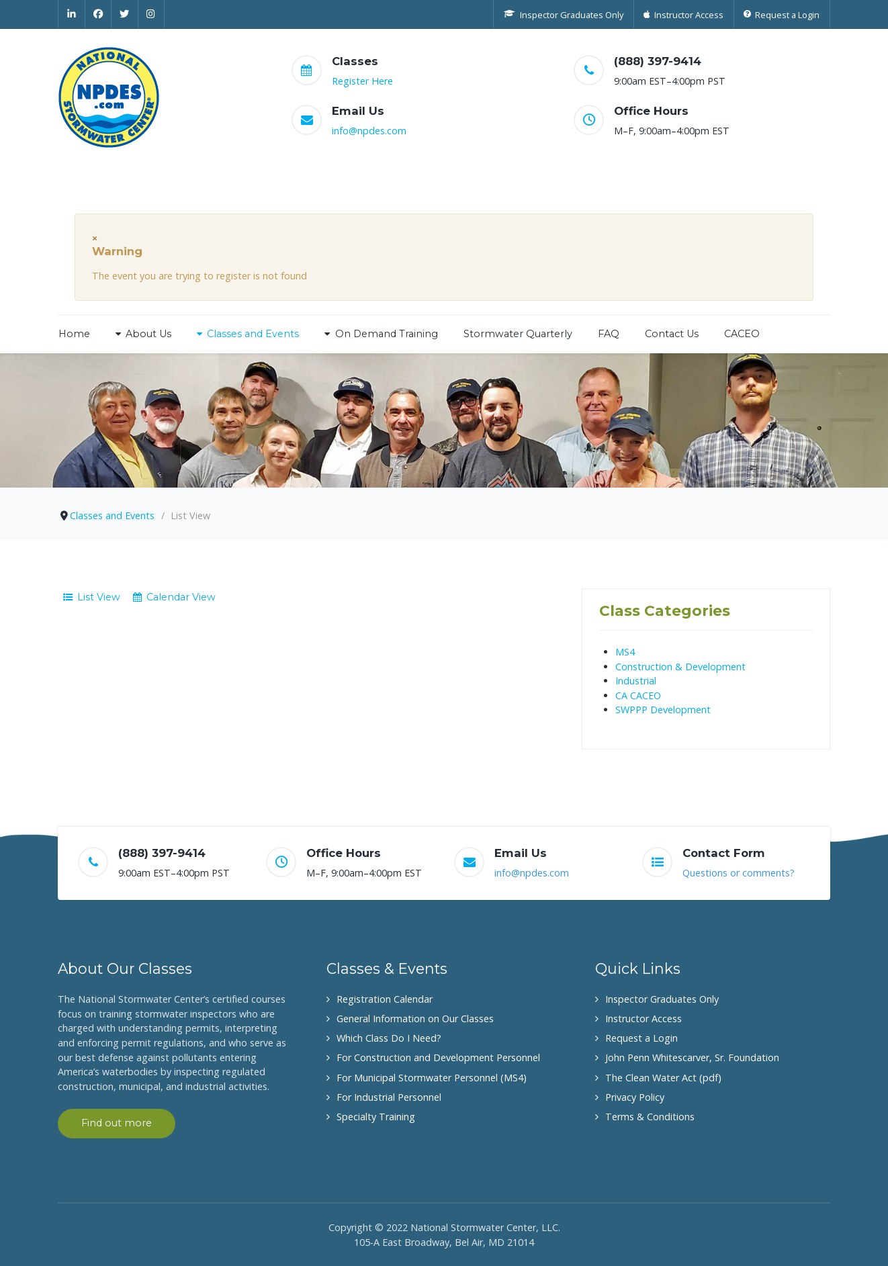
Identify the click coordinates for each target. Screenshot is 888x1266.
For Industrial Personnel (389, 1097)
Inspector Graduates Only (662, 999)
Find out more (116, 1123)
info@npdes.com (369, 130)
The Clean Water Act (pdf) (663, 1077)
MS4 (625, 651)
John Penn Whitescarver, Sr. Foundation (692, 1057)
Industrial (635, 680)
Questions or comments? (738, 872)
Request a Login (641, 1038)
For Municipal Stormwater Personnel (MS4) (432, 1077)
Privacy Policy (634, 1097)
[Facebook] (98, 14)
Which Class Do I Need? (389, 1038)
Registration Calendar (385, 999)
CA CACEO (638, 695)
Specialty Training (376, 1116)
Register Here (362, 81)
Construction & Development (680, 666)
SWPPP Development (663, 709)
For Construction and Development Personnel (438, 1057)
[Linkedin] (71, 14)
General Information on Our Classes (415, 1018)
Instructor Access (643, 1018)
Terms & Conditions (650, 1116)
